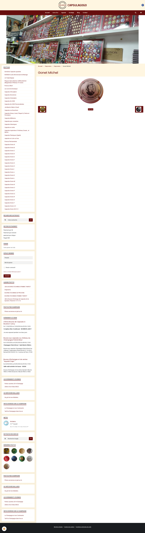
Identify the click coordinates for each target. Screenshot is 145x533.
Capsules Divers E (10, 157)
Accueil (47, 12)
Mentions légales (58, 527)
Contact (85, 12)
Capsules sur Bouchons (11, 110)
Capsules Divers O (10, 187)
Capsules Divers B (10, 147)
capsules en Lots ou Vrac (12, 138)
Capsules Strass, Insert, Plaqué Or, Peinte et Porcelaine (17, 114)
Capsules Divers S (10, 200)
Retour (91, 109)
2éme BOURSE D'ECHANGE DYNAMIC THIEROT (18, 286)
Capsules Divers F (10, 160)
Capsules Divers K (10, 175)
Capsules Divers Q (10, 193)
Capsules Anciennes (10, 95)
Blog (78, 12)
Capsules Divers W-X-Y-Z (11, 209)
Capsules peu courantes (11, 121)
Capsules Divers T (10, 203)
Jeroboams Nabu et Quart (12, 107)
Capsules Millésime (10, 118)
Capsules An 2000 (10, 101)
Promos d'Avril (9, 85)
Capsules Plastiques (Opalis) (13, 135)
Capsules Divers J (10, 172)
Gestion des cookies (69, 527)
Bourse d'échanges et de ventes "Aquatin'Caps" (15, 360)
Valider (7, 276)
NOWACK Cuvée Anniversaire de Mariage (16, 74)
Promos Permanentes (11, 141)
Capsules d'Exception (11, 92)
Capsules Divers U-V (10, 206)
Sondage (71, 12)
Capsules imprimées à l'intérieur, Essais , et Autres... (17, 131)
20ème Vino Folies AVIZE (12, 386)
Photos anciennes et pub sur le (13, 311)
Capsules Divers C (10, 150)
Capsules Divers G (10, 163)
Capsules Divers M (10, 181)
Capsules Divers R (10, 196)
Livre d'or (55, 12)
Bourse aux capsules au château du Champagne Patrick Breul (17, 339)
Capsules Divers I (9, 169)
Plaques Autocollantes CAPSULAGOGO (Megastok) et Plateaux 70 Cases (15, 81)
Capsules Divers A (10, 144)
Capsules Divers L (10, 178)
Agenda (63, 12)
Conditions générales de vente (83, 527)
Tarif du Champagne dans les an (14, 411)
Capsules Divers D (10, 153)
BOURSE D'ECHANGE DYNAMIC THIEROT (16, 296)
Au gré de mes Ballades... (12, 397)
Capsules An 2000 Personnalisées (14, 104)
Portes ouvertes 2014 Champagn (14, 383)
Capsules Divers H (10, 166)
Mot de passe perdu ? (16, 271)
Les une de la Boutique (11, 89)
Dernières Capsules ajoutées (13, 71)
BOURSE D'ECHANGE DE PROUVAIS (14, 293)
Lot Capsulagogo (9, 78)
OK (31, 220)
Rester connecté (9, 267)
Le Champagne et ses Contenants (14, 408)
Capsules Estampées (11, 98)
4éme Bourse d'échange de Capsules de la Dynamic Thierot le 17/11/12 (17, 299)
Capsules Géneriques (11, 124)
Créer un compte (7, 271)
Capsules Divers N (10, 184)
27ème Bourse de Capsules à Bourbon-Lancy (14, 323)
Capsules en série (10, 127)
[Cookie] (4, 528)
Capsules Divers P (10, 190)
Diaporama (48, 66)
